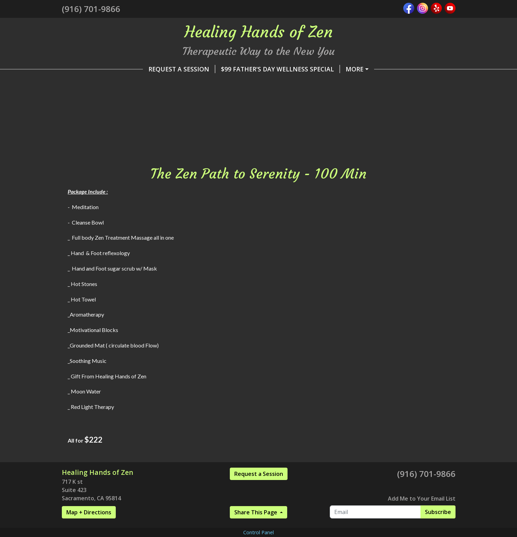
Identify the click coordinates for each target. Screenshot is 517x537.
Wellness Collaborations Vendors (130, 112)
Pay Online (89, 98)
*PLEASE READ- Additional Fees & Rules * (334, 69)
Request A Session (100, 69)
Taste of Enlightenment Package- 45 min (271, 112)
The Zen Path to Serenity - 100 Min (285, 127)
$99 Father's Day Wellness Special (199, 69)
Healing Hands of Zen (391, 83)
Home (340, 98)
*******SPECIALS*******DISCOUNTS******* (252, 98)
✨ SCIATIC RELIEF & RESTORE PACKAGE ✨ (133, 83)
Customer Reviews (385, 127)
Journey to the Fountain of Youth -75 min (143, 127)
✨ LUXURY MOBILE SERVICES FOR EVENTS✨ (275, 83)
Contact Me (87, 142)
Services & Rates (146, 98)
